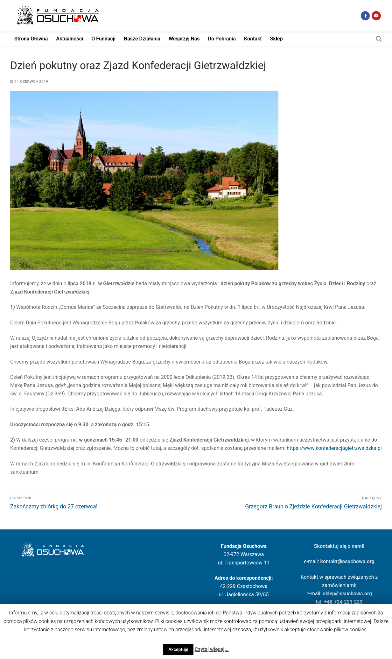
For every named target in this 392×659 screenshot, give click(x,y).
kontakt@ (331, 561)
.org (369, 561)
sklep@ (331, 594)
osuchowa (353, 561)
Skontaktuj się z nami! (339, 546)
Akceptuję (178, 649)
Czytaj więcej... (212, 649)
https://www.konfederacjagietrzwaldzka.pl (334, 448)
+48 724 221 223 (343, 602)
